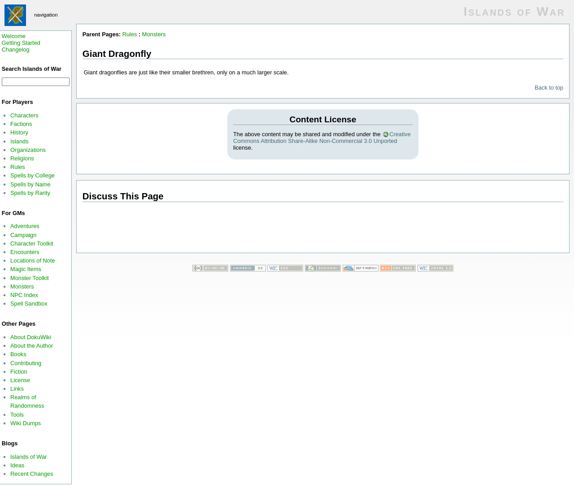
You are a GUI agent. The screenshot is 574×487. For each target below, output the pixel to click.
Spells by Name (30, 184)
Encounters (24, 252)
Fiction (18, 371)
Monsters (22, 286)
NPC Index (24, 295)
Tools (17, 414)
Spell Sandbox (29, 303)
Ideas (17, 465)
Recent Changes (31, 473)
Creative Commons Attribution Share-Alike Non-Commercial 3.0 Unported (322, 137)
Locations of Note (32, 260)
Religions (22, 158)
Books (18, 354)
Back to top (549, 87)
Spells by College (32, 175)
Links (17, 388)
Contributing (25, 363)
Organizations (28, 150)
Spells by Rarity (30, 193)
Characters (24, 115)
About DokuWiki (30, 337)
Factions (21, 124)
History (19, 132)
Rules (17, 167)
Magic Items (25, 269)
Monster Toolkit (29, 278)
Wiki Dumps (25, 423)
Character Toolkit (31, 243)
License (20, 380)
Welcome (14, 36)
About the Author (31, 345)
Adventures (24, 226)
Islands (19, 141)
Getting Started (21, 42)
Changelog (16, 49)
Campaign (23, 235)
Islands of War (28, 456)
